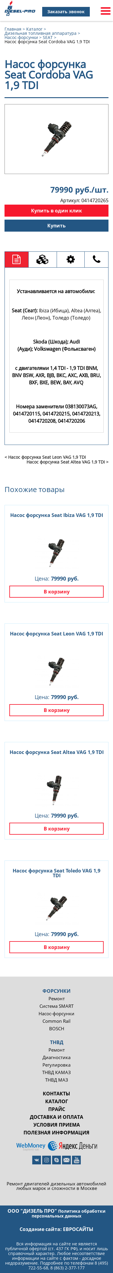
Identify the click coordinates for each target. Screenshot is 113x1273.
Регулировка (56, 1065)
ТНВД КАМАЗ (56, 1072)
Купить (56, 225)
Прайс (56, 1109)
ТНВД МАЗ (56, 1080)
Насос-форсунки (56, 1013)
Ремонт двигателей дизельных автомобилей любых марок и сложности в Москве (56, 1185)
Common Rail (56, 1021)
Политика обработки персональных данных (68, 1213)
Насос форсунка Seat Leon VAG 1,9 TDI (56, 633)
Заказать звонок (66, 11)
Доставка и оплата (56, 1117)
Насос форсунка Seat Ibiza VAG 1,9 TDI (56, 515)
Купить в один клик (56, 210)
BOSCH (56, 1028)
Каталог (56, 1101)
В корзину (57, 591)
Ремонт (57, 998)
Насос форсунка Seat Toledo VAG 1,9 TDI (56, 873)
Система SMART (56, 1006)
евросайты (78, 1229)
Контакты (56, 1093)
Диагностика (56, 1057)
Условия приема (56, 1124)
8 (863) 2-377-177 (67, 1268)
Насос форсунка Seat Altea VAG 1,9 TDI (57, 752)
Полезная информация (56, 1132)
